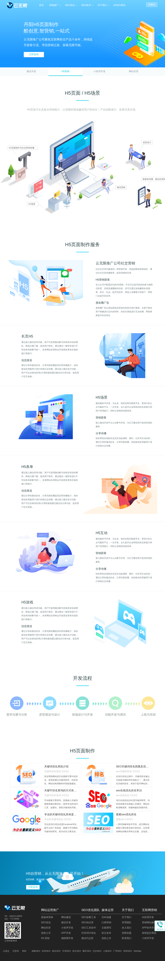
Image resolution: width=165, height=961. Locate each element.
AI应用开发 (148, 917)
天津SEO (66, 951)
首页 (41, 5)
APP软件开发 (149, 927)
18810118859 (15, 916)
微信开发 (31, 71)
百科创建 (106, 917)
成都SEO (36, 951)
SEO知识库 (87, 922)
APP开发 (66, 933)
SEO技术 (86, 5)
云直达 (6, 951)
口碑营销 (106, 922)
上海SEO (107, 951)
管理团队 (126, 922)
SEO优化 (70, 5)
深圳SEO (127, 951)
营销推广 (54, 5)
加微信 (151, 4)
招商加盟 (126, 933)
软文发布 (106, 933)
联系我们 (126, 938)
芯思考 (16, 951)
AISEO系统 (119, 5)
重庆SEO (86, 951)
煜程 (24, 951)
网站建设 (66, 917)
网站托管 (133, 71)
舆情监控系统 (149, 933)
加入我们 (126, 927)
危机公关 (46, 933)
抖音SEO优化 (88, 933)
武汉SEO (76, 951)
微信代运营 (87, 938)
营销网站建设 (149, 922)
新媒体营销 (47, 917)
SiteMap (137, 951)
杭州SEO (46, 951)
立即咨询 (34, 54)
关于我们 (102, 5)
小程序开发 (100, 71)
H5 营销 (45, 938)
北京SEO (97, 951)
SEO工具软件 (88, 927)
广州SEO (117, 951)
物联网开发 (67, 938)
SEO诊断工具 (88, 917)
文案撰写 (106, 927)
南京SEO (56, 951)
